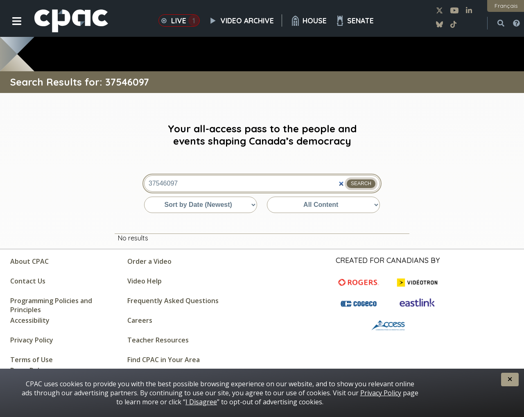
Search (361, 183)
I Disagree (201, 401)
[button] (11, 27)
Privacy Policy (31, 339)
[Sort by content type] (323, 205)
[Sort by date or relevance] (200, 205)
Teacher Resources (158, 339)
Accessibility (30, 320)
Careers (139, 320)
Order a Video (149, 261)
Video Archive (245, 20)
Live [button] (179, 20)
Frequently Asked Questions (173, 300)
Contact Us (27, 281)
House (308, 21)
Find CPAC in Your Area (163, 359)
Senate (354, 21)
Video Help (144, 281)
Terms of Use (31, 359)
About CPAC (29, 261)
